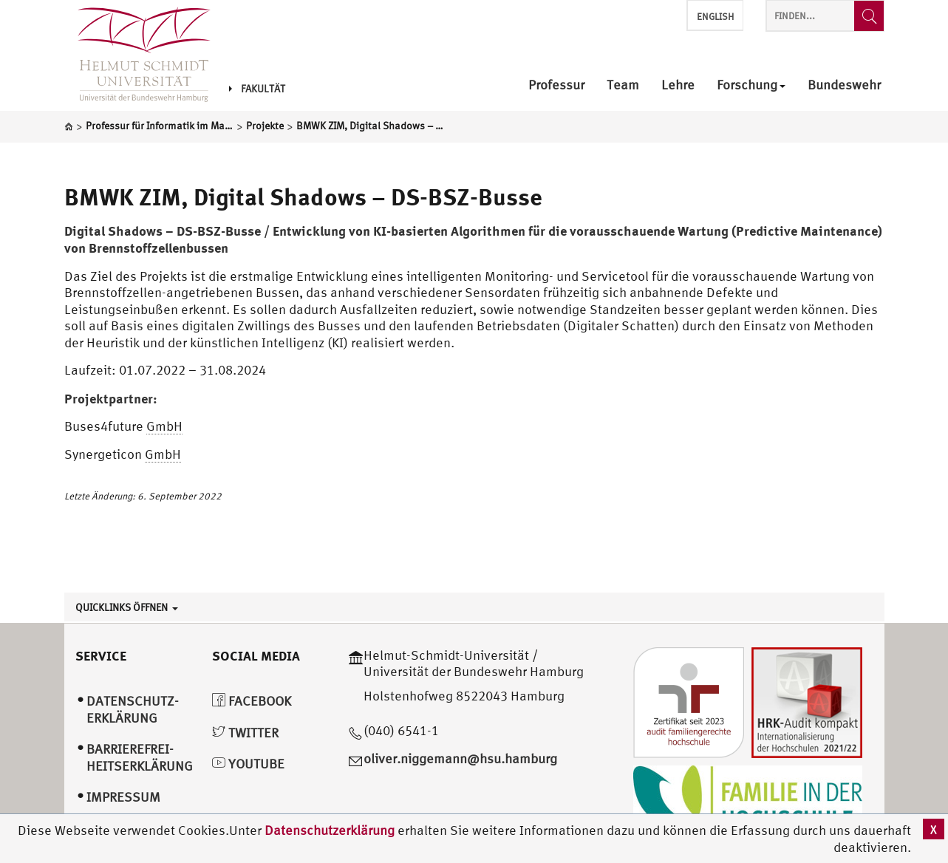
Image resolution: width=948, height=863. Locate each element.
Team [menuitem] (623, 85)
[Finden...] (869, 16)
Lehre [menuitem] (678, 85)
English (715, 16)
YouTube (248, 763)
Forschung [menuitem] (751, 85)
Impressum (123, 797)
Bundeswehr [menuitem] (844, 85)
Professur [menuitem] (556, 85)
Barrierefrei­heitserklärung (139, 757)
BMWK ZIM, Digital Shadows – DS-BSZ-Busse (303, 197)
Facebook (251, 701)
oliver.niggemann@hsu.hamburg (460, 758)
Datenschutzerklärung (330, 830)
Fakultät (257, 88)
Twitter (245, 732)
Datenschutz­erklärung (132, 709)
